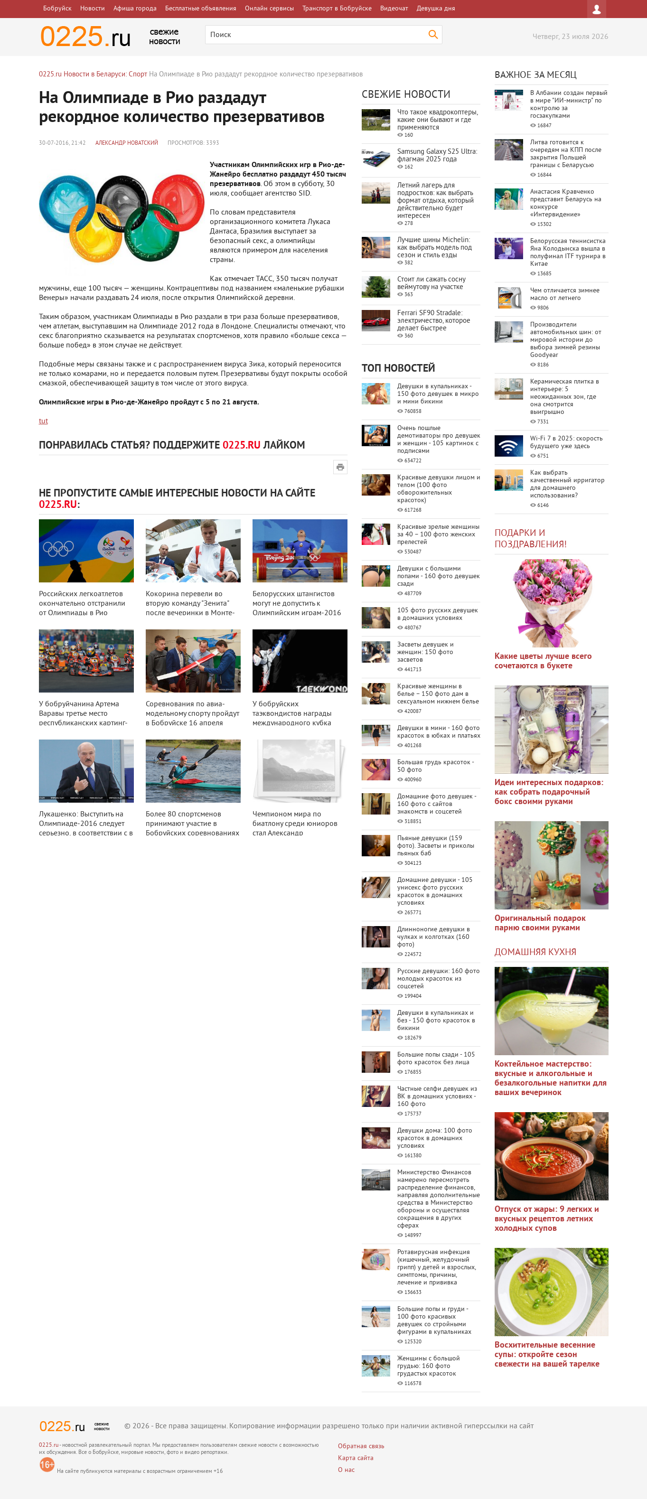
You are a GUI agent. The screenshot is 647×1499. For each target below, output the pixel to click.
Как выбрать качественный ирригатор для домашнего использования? (567, 484)
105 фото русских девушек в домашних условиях (437, 614)
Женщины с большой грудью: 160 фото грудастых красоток (428, 1366)
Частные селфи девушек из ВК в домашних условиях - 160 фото (437, 1096)
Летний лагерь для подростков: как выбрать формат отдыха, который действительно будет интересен (435, 201)
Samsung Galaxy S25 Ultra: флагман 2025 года (437, 156)
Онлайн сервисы (269, 9)
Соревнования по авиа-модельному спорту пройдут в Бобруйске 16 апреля (192, 714)
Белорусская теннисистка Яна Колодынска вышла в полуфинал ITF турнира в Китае (568, 252)
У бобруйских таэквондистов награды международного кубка (292, 714)
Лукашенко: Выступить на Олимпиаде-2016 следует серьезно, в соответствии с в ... (86, 829)
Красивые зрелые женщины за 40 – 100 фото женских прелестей (438, 534)
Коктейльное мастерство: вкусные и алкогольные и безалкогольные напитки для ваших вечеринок (551, 1078)
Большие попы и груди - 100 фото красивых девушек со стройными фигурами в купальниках (434, 1320)
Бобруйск (57, 9)
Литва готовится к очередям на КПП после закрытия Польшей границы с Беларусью (565, 154)
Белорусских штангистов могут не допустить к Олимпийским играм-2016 (297, 604)
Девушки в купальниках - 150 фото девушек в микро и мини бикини (438, 394)
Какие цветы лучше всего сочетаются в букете (543, 661)
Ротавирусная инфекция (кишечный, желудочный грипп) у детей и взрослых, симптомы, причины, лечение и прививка (436, 1267)
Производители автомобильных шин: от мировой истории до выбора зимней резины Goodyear (565, 340)
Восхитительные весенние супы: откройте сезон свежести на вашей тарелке (547, 1355)
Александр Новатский (126, 143)
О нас (346, 1470)
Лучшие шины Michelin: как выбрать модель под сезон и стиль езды (434, 248)
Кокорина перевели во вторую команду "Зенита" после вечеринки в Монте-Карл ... (190, 609)
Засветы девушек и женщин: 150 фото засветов (425, 652)
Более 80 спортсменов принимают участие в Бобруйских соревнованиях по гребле (192, 829)
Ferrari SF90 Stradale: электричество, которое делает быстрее (433, 321)
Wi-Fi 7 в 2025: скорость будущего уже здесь (566, 442)
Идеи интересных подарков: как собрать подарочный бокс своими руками (549, 792)
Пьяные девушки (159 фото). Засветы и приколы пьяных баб (435, 846)
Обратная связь (361, 1447)
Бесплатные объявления (200, 9)
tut (43, 421)
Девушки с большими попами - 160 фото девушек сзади (438, 576)
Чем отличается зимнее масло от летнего (565, 294)
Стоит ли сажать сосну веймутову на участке (431, 283)
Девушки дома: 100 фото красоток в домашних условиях (434, 1138)
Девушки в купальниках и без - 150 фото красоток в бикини (436, 1020)
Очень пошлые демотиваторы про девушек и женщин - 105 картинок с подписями (438, 439)
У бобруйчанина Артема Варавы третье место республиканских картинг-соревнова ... (83, 719)
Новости (92, 9)
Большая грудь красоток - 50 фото (435, 766)
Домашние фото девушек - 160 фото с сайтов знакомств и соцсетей (436, 804)
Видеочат (394, 9)
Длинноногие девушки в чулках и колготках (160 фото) (433, 937)
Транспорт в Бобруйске (337, 9)
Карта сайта (356, 1458)
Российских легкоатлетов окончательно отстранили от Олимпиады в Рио (82, 604)
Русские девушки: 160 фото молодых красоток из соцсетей (438, 979)
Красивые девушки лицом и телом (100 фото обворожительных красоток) (438, 489)
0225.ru (48, 1445)
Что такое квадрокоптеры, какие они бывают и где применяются (437, 120)
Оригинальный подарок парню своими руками (540, 923)
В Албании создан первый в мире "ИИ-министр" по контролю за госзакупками (569, 104)
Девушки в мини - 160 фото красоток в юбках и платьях (438, 732)
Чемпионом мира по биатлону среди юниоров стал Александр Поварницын (295, 829)
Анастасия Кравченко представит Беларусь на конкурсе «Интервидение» (565, 203)
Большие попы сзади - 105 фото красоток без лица (436, 1059)
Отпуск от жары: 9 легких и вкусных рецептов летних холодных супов (547, 1219)
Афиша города (135, 9)
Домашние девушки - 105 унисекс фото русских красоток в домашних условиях (435, 891)
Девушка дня (436, 9)
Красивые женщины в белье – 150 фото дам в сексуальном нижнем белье (438, 694)
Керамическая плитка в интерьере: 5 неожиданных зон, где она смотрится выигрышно (564, 397)
